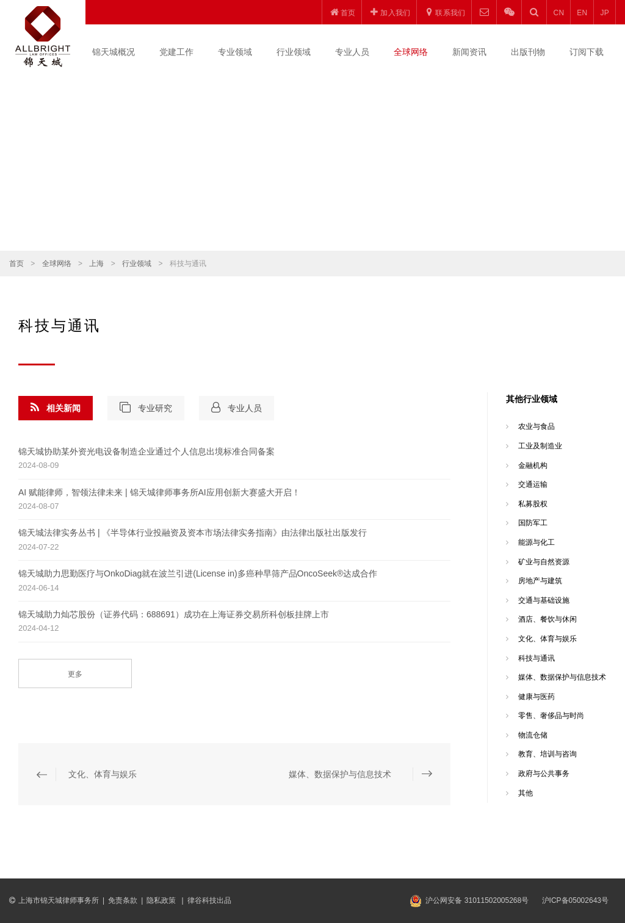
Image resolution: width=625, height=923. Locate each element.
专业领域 (235, 52)
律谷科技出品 (209, 900)
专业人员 (352, 52)
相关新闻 (56, 407)
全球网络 (411, 52)
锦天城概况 (113, 52)
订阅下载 (586, 52)
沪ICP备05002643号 (575, 900)
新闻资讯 (469, 52)
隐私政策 (162, 900)
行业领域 (293, 52)
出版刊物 (528, 52)
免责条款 (122, 900)
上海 (96, 263)
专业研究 (146, 407)
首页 (16, 263)
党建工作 (176, 52)
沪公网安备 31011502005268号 (477, 900)
